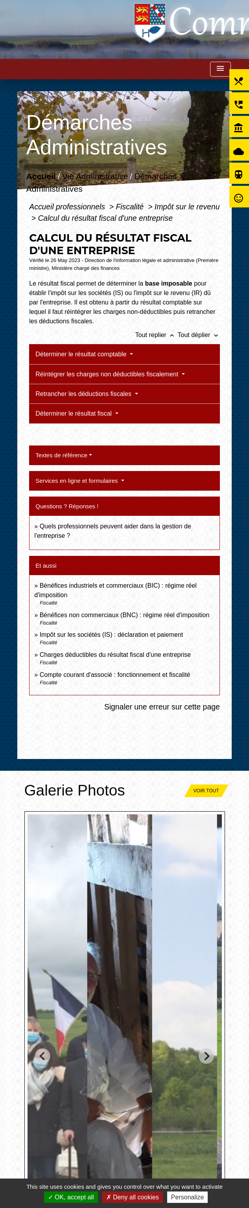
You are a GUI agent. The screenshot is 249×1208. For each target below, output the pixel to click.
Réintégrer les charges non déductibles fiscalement (107, 374)
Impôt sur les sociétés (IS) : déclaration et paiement (111, 634)
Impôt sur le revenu (187, 206)
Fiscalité (131, 206)
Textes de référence (61, 455)
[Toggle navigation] (220, 69)
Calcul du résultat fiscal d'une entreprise (105, 218)
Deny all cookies (132, 1197)
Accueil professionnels (68, 206)
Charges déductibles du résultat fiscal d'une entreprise (115, 654)
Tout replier (156, 335)
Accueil (41, 176)
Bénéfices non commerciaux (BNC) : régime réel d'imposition (125, 615)
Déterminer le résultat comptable (81, 354)
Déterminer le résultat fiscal (74, 413)
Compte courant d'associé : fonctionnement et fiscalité (115, 674)
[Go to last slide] (42, 1056)
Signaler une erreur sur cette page (162, 706)
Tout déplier (199, 335)
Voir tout (206, 791)
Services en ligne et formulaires (77, 480)
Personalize (187, 1197)
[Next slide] (206, 1056)
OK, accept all (71, 1197)
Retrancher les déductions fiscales (84, 393)
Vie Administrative (95, 176)
